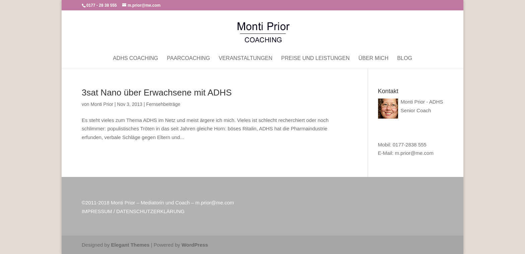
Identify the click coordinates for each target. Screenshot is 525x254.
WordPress (194, 245)
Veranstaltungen (245, 58)
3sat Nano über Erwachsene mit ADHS (157, 92)
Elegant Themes (130, 245)
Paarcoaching (188, 58)
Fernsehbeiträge (163, 104)
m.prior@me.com (414, 153)
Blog (404, 58)
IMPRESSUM (97, 211)
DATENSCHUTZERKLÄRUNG (150, 211)
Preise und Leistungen (315, 58)
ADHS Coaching (135, 58)
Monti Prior (101, 104)
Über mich (373, 58)
